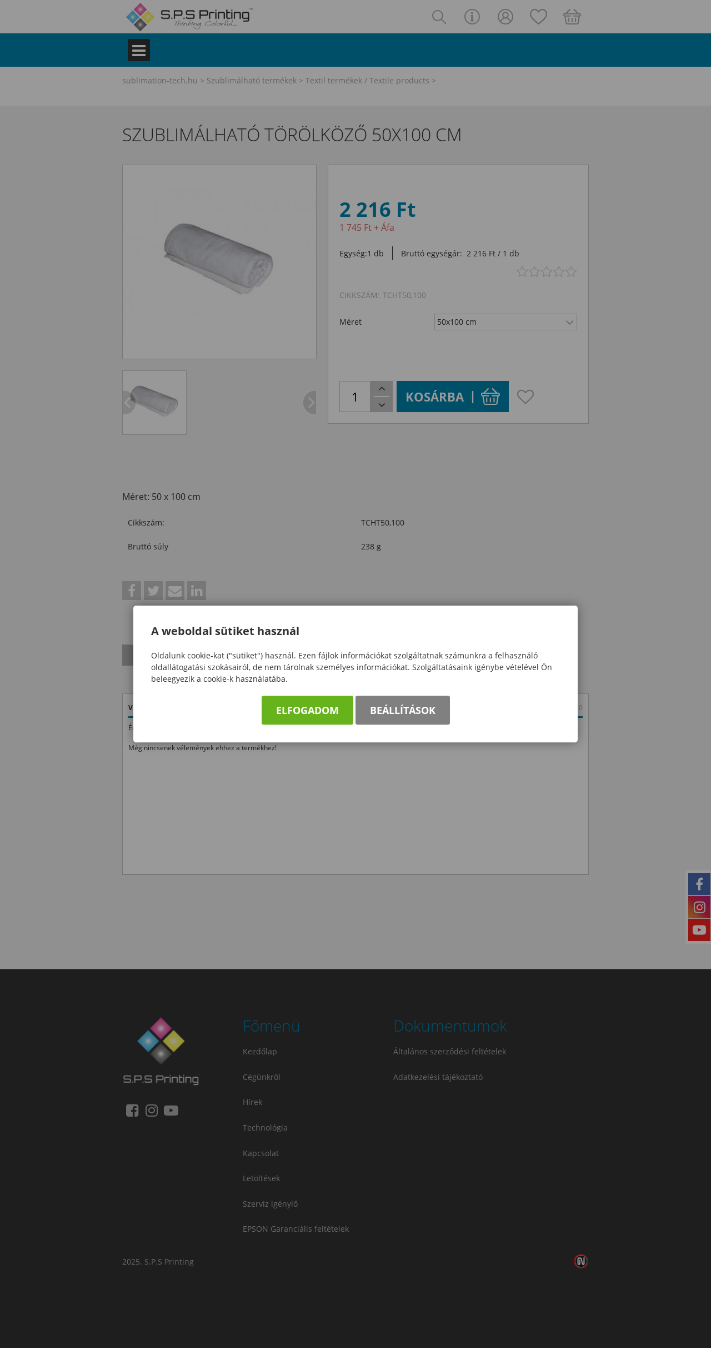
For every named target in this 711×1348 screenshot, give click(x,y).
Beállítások (402, 710)
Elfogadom (307, 710)
